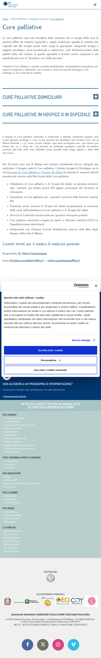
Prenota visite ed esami (14, 418)
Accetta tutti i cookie (50, 350)
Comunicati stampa (12, 515)
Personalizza (50, 360)
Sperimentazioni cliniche (15, 396)
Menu (95, 4)
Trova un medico (11, 422)
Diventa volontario (12, 452)
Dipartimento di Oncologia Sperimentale (22, 483)
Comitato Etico (10, 499)
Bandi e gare (9, 487)
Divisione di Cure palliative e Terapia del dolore (35, 172)
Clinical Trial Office (12, 503)
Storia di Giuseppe (12, 544)
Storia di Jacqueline (12, 531)
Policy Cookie (71, 614)
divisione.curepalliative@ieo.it (27, 260)
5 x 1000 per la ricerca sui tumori (50, 407)
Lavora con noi (17, 614)
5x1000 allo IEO (42, 614)
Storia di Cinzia (10, 548)
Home (5, 19)
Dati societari (29, 614)
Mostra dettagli (81, 340)
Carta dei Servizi (11, 432)
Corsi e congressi (11, 461)
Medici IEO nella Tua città (15, 438)
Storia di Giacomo (12, 538)
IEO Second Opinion (13, 442)
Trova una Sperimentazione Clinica (19, 425)
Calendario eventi (12, 518)
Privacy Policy (84, 614)
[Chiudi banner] (96, 286)
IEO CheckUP (10, 435)
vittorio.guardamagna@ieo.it (63, 260)
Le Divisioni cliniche (13, 428)
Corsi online (9, 464)
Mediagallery (10, 522)
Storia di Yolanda (11, 551)
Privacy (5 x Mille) (57, 614)
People (7, 477)
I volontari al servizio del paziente (18, 448)
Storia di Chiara (11, 534)
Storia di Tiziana (11, 541)
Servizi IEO (9, 468)
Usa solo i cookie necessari (50, 370)
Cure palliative (57, 19)
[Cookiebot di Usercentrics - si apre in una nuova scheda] (74, 286)
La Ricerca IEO (10, 480)
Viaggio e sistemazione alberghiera (19, 445)
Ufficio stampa (10, 512)
